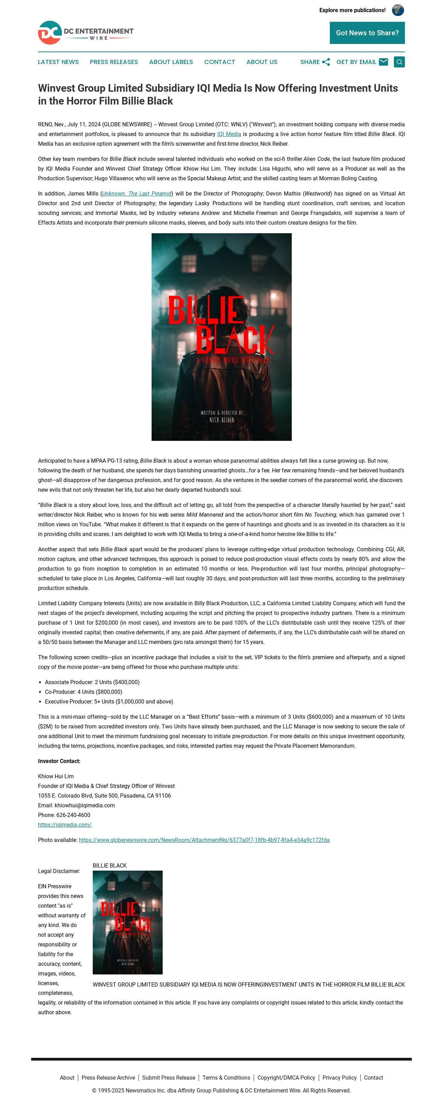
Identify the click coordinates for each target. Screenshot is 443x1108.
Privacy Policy (340, 1077)
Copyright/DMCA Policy (286, 1077)
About (67, 1077)
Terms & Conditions (226, 1077)
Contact (219, 62)
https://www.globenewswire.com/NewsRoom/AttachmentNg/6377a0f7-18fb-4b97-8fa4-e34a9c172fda (204, 840)
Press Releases (114, 62)
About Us (262, 62)
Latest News (58, 62)
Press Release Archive (108, 1077)
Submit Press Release (168, 1077)
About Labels (171, 62)
